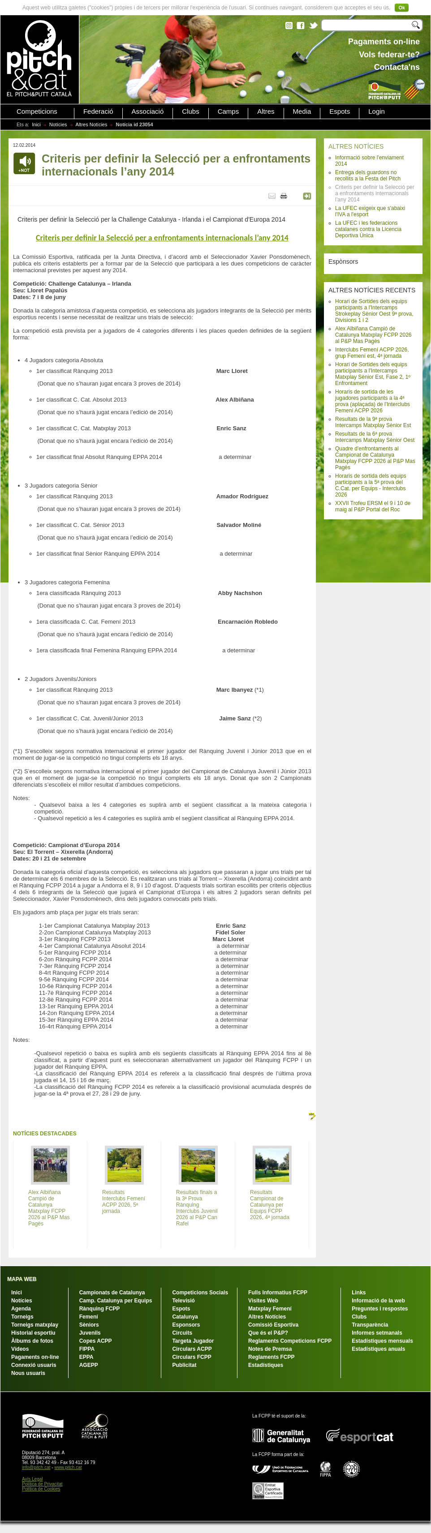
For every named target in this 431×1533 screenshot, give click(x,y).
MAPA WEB (21, 1279)
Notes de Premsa (270, 1349)
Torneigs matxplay (34, 1325)
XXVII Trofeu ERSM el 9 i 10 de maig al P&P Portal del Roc (372, 506)
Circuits (182, 1333)
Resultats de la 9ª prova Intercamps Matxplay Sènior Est (373, 422)
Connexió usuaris (33, 1365)
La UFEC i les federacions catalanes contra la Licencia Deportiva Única (368, 229)
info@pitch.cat (36, 1467)
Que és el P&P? (268, 1333)
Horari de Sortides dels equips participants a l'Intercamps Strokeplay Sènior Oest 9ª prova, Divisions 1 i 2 (374, 310)
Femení (88, 1317)
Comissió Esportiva (273, 1325)
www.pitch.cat (68, 1467)
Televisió (183, 1300)
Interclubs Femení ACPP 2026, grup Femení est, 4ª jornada (372, 353)
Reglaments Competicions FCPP (290, 1341)
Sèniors (89, 1325)
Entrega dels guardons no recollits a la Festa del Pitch (368, 175)
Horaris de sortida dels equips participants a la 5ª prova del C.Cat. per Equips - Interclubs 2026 (370, 485)
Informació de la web (378, 1300)
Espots (339, 111)
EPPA (86, 1357)
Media (302, 111)
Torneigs (22, 1317)
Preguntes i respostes (380, 1309)
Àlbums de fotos (32, 1341)
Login (376, 111)
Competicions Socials (200, 1292)
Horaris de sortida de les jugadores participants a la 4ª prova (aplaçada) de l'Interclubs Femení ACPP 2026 (372, 401)
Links (359, 1292)
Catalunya (185, 1317)
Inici (36, 124)
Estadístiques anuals (378, 1349)
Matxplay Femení (270, 1309)
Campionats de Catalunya (112, 1292)
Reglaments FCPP (271, 1357)
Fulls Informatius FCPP (277, 1292)
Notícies (58, 124)
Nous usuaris (28, 1373)
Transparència (370, 1325)
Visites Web (263, 1300)
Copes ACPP (95, 1341)
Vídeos (20, 1349)
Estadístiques (265, 1365)
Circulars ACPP (191, 1349)
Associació (148, 111)
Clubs (190, 111)
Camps (228, 111)
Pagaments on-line (35, 1357)
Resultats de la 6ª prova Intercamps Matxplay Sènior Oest (374, 437)
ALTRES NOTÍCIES (356, 146)
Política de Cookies (41, 1488)
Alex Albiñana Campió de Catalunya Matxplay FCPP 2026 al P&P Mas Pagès (373, 334)
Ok (401, 7)
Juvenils (90, 1333)
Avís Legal (32, 1479)
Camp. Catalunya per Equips (115, 1300)
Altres (265, 111)
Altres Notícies (92, 124)
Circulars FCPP (191, 1357)
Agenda (21, 1309)
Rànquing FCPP (99, 1309)
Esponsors (186, 1325)
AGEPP (88, 1365)
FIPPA (87, 1349)
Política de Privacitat (42, 1484)
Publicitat (184, 1365)
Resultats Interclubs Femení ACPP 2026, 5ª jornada (123, 1201)
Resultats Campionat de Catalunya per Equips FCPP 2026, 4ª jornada (269, 1204)
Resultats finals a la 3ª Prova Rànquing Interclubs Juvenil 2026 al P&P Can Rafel (197, 1208)
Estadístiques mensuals (382, 1341)
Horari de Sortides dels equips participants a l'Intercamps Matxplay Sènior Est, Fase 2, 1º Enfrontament (372, 373)
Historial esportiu (33, 1333)
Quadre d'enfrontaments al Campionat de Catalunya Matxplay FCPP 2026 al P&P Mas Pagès (375, 458)
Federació (98, 111)
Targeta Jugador (193, 1341)
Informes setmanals (377, 1333)
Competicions (37, 111)
